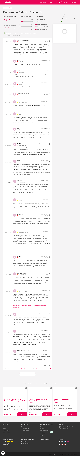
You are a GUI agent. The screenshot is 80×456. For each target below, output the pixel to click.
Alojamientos (43, 433)
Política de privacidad (68, 454)
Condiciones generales (53, 454)
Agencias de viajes (44, 430)
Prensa (4, 428)
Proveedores (43, 426)
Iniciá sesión (65, 2)
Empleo (42, 435)
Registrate (73, 2)
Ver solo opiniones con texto (13, 35)
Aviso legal (61, 454)
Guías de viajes (24, 430)
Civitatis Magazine (25, 428)
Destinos (23, 426)
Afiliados (42, 428)
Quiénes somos (6, 426)
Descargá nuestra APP (27, 439)
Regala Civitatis (6, 432)
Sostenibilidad (5, 430)
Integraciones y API (45, 432)
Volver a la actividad (8, 7)
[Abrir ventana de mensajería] (3, 453)
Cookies (76, 454)
